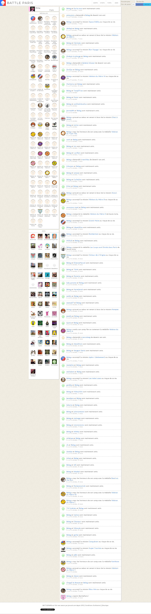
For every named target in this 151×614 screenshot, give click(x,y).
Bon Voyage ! (94, 50)
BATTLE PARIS (20, 3)
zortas (76, 125)
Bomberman (93, 234)
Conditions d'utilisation (92, 605)
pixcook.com (72, 605)
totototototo (79, 425)
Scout (114, 193)
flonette (77, 276)
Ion (75, 146)
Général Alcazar (88, 63)
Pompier (115, 309)
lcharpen (69, 166)
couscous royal (72, 207)
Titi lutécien (71, 508)
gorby (76, 535)
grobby (69, 385)
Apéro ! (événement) (97, 357)
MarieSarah (78, 289)
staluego (77, 418)
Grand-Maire (94, 221)
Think (76, 269)
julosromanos (79, 412)
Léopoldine (78, 227)
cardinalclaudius (80, 104)
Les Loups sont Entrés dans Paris (103, 247)
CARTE (95, 3)
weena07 (70, 303)
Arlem (68, 458)
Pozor (76, 97)
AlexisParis (78, 344)
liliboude (77, 528)
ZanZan (69, 70)
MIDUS (69, 241)
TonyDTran (78, 91)
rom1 (68, 140)
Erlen (68, 186)
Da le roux (78, 8)
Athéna (76, 432)
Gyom (68, 323)
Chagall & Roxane (73, 583)
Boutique (105, 605)
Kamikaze (115, 561)
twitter (147, 4)
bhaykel (77, 472)
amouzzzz (70, 15)
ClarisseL (77, 43)
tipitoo (76, 515)
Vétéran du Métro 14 (97, 76)
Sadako (69, 452)
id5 (75, 465)
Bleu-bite (93, 589)
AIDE (116, 3)
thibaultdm (78, 392)
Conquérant (93, 541)
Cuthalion (77, 179)
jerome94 (70, 111)
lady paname (71, 283)
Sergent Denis (79, 350)
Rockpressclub (79, 486)
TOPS (109, 3)
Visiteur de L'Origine (97, 255)
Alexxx (76, 576)
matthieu (85, 159)
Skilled (69, 28)
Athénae (69, 438)
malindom (70, 372)
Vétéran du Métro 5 (98, 214)
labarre (69, 405)
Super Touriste (95, 548)
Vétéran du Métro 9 (97, 199)
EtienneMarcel (79, 263)
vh (67, 445)
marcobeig (86, 337)
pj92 (75, 555)
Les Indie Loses (95, 378)
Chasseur (77, 522)
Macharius (70, 84)
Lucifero (77, 153)
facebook (139, 4)
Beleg (38, 8)
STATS (102, 3)
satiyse (76, 173)
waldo (68, 296)
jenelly (69, 316)
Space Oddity (94, 22)
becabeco (70, 398)
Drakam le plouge (73, 56)
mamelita (70, 365)
